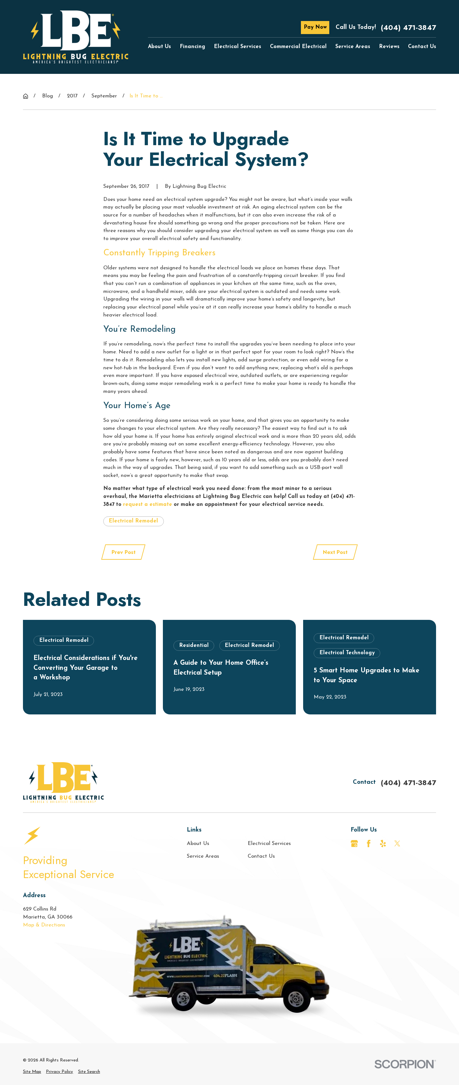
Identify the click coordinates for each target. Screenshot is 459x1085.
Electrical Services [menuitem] (237, 46)
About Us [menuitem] (159, 46)
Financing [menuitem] (192, 46)
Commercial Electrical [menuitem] (298, 46)
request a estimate (147, 504)
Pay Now (315, 27)
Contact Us (261, 856)
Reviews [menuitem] (389, 46)
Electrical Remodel (133, 521)
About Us (198, 843)
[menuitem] (32, 1072)
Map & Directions (44, 925)
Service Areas (203, 856)
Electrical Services (269, 843)
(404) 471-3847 (408, 27)
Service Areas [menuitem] (352, 46)
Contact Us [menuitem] (422, 46)
